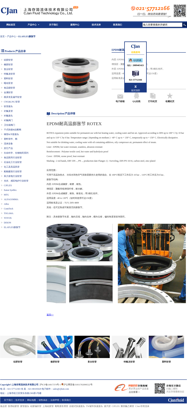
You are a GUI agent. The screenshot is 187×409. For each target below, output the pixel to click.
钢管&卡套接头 (11, 134)
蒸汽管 (107, 406)
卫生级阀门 (9, 125)
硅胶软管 (8, 60)
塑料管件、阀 (10, 139)
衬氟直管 (8, 111)
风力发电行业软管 (13, 176)
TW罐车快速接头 (94, 406)
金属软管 (8, 92)
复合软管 (8, 69)
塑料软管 (8, 78)
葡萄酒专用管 (61, 406)
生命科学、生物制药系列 (16, 153)
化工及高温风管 (11, 167)
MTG (6, 194)
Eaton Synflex (10, 190)
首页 (2, 36)
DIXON (7, 222)
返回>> (50, 314)
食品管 (3, 406)
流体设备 (8, 143)
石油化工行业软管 (13, 162)
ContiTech (8, 208)
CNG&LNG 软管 (12, 101)
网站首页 (10, 24)
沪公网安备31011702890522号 (76, 384)
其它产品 (8, 148)
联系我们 (117, 24)
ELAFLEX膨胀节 (12, 227)
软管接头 (8, 106)
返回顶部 (135, 90)
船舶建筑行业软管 (13, 171)
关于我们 (53, 24)
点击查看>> (134, 392)
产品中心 (32, 24)
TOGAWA (8, 213)
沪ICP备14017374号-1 (50, 384)
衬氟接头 (8, 115)
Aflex (6, 204)
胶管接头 (24, 406)
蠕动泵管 (8, 83)
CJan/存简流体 (142, 406)
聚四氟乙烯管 (127, 406)
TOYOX (8, 218)
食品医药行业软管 (13, 157)
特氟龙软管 (9, 74)
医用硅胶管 (13, 406)
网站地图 (31, 400)
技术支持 (96, 24)
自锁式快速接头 (77, 406)
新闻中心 (74, 24)
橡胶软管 (8, 64)
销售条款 (43, 400)
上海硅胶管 (48, 406)
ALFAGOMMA (11, 199)
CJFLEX (8, 185)
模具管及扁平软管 (13, 97)
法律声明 (54, 400)
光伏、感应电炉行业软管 (16, 180)
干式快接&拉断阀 (12, 129)
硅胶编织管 (35, 406)
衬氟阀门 (8, 120)
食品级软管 (9, 87)
